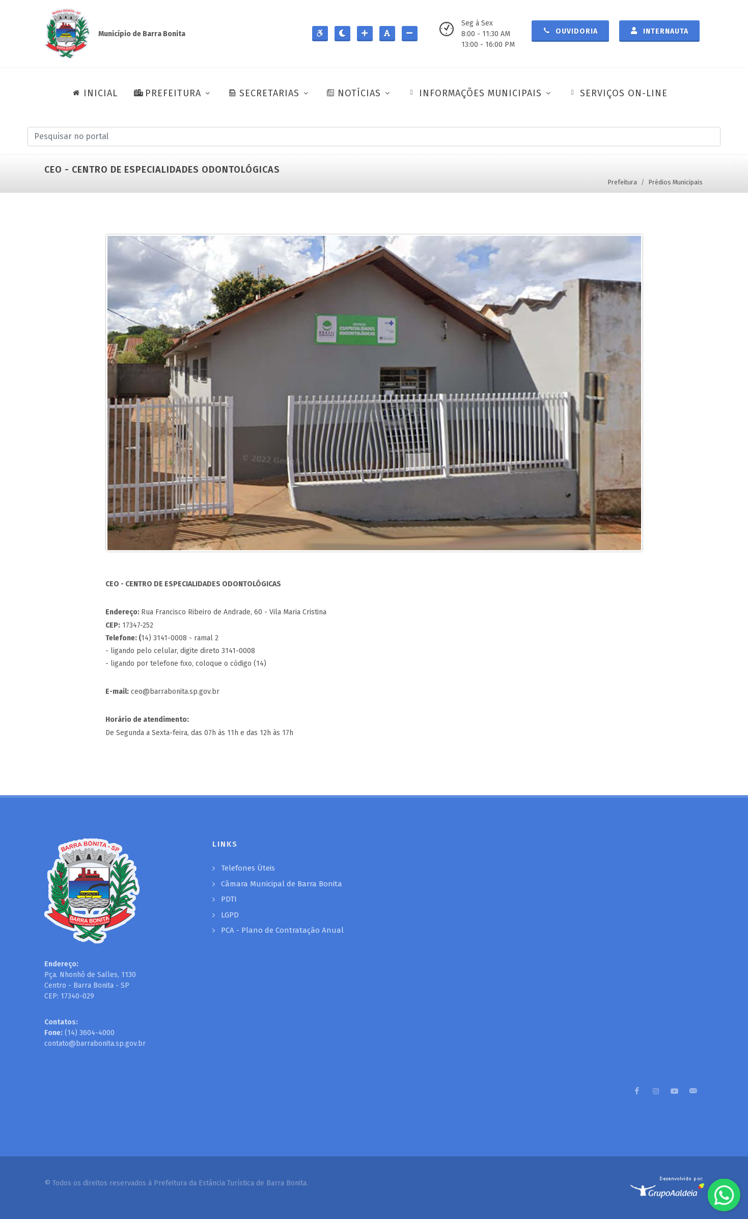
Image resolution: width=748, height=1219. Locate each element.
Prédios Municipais (676, 182)
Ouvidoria (570, 30)
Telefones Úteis (248, 868)
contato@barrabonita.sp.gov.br (95, 1043)
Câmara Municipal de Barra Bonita (281, 883)
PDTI (229, 899)
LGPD (230, 914)
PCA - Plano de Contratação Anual (282, 930)
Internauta (659, 30)
